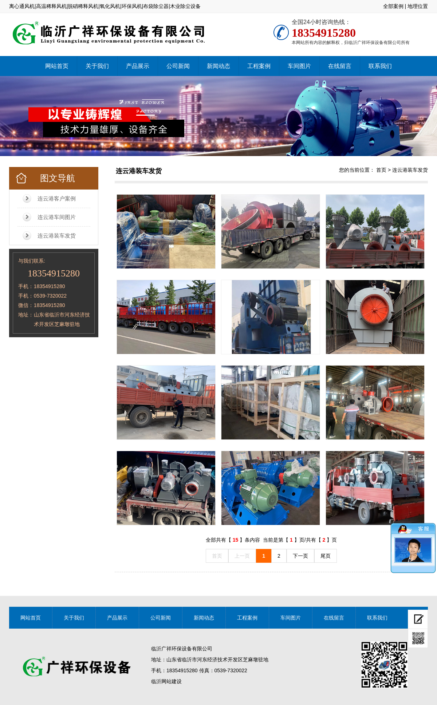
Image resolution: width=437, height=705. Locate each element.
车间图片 (299, 66)
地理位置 (418, 6)
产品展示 (137, 66)
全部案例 (393, 6)
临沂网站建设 (166, 681)
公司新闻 (178, 66)
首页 (381, 170)
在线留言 (339, 66)
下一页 (300, 556)
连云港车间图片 (57, 217)
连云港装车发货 (57, 235)
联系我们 (380, 66)
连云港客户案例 (57, 198)
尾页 (325, 556)
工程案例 (259, 66)
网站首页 (56, 66)
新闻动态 (218, 66)
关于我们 (97, 66)
